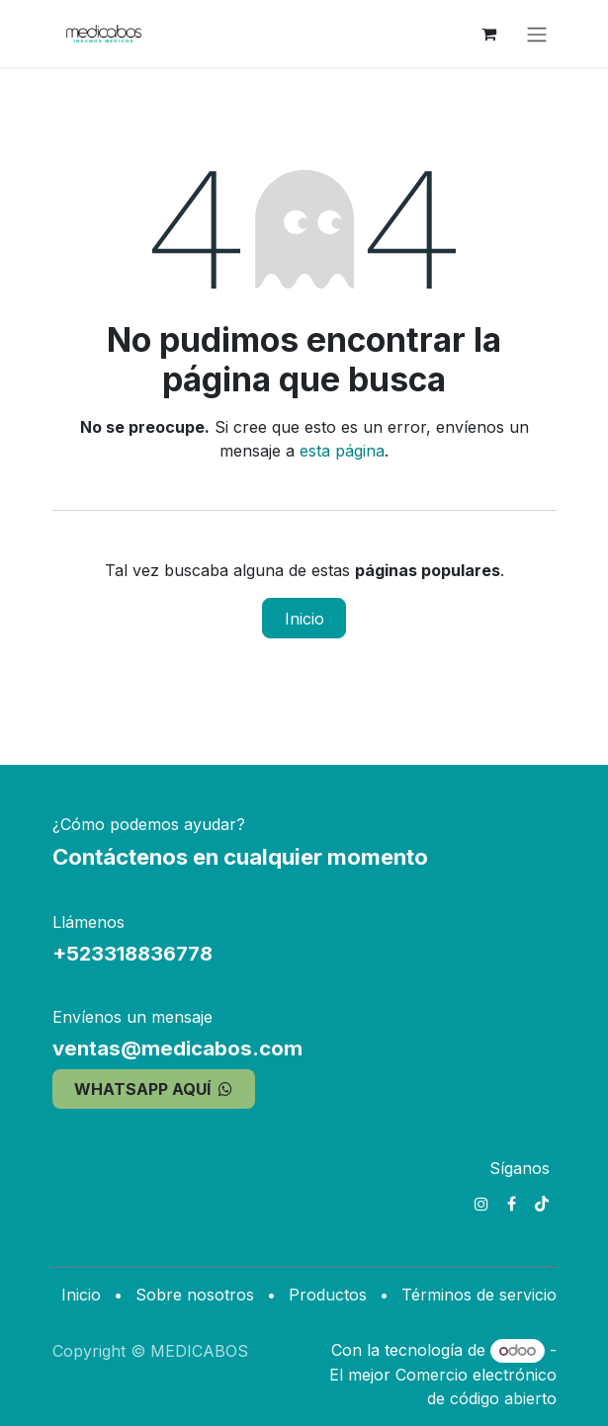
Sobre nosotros (194, 1294)
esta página (342, 451)
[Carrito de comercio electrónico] (489, 33)
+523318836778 (132, 953)
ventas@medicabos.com (177, 1048)
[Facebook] (511, 1204)
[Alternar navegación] (537, 33)
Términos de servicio (479, 1294)
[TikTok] (542, 1204)
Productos (328, 1294)
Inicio (304, 619)
